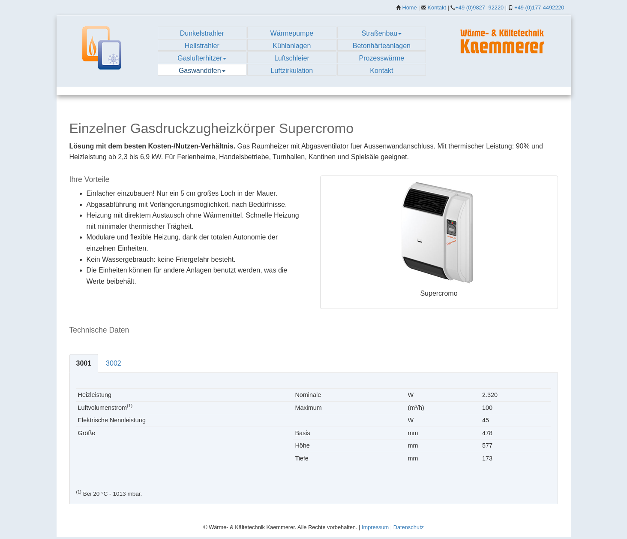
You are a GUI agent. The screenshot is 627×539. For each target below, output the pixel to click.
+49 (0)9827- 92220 (479, 7)
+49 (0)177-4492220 (539, 7)
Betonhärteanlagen (382, 45)
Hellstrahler (202, 45)
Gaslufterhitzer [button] (201, 58)
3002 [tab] (113, 363)
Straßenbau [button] (382, 33)
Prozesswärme (381, 58)
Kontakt (437, 7)
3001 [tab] (84, 363)
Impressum (375, 527)
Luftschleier (291, 58)
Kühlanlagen (292, 45)
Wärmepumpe (291, 33)
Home (409, 7)
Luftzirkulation (291, 70)
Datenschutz (408, 527)
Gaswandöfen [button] (202, 70)
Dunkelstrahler (202, 33)
